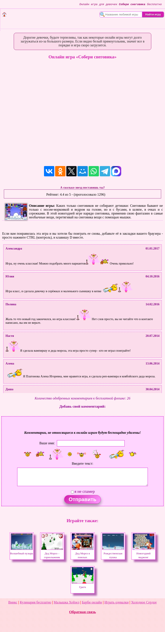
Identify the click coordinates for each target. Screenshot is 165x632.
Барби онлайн (92, 602)
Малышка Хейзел (66, 602)
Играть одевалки (116, 602)
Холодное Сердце (144, 602)
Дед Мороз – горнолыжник (52, 553)
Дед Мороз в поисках (83, 553)
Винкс (12, 602)
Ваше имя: (47, 443)
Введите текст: (82, 463)
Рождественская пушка (113, 553)
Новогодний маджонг (143, 553)
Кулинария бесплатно (35, 602)
